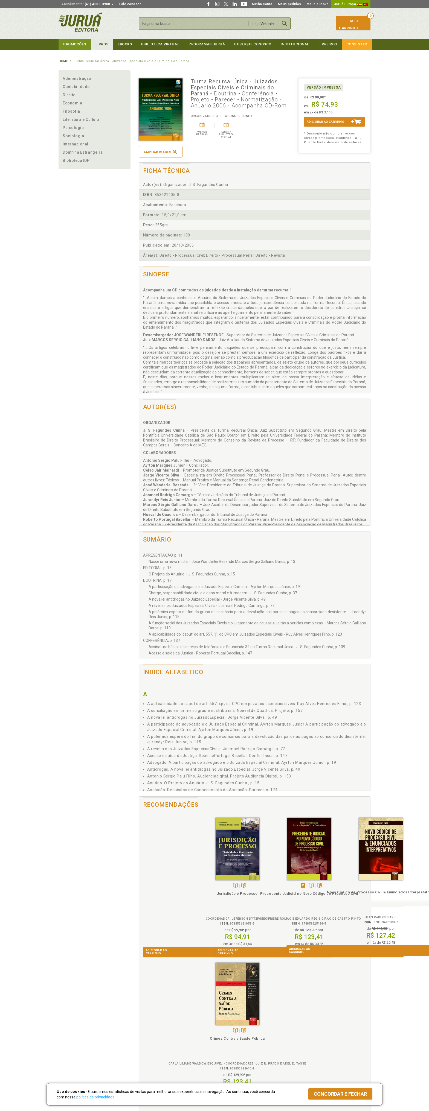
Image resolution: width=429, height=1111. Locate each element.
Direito (69, 95)
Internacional (75, 144)
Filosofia (71, 111)
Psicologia (73, 127)
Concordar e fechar (340, 1094)
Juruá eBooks (70, 1043)
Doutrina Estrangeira (83, 152)
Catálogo (299, 1026)
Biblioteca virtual (160, 44)
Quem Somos (70, 1026)
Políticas (146, 1020)
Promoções (74, 44)
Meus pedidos (289, 4)
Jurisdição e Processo (167, 893)
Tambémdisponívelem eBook (219, 885)
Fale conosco (130, 4)
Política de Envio (150, 1037)
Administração (77, 78)
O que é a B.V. (148, 1054)
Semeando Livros (229, 1032)
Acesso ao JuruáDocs (233, 1060)
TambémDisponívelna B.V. (166, 885)
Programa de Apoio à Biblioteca (240, 1043)
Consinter (356, 44)
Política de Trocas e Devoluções (163, 1032)
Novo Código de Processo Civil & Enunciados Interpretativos (283, 897)
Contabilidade (76, 86)
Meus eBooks (318, 4)
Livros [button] (101, 44)
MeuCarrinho (348, 24)
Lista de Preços (305, 1032)
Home (63, 61)
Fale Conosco (70, 1055)
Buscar (284, 23)
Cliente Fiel (224, 1026)
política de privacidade (95, 1097)
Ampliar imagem (160, 152)
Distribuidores (303, 1037)
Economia (72, 103)
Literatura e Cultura (81, 119)
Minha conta (262, 4)
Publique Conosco (252, 44)
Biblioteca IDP (76, 160)
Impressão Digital (73, 1032)
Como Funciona (149, 1060)
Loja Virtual (263, 24)
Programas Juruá (207, 44)
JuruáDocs (226, 1054)
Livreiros (327, 44)
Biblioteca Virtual (156, 1048)
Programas (226, 1020)
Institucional (295, 44)
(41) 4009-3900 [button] (87, 4)
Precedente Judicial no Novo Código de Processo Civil (225, 898)
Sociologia (73, 136)
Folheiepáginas (174, 885)
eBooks (125, 44)
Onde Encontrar (71, 1049)
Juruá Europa (351, 4)
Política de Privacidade (155, 1026)
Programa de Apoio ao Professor (241, 1037)
